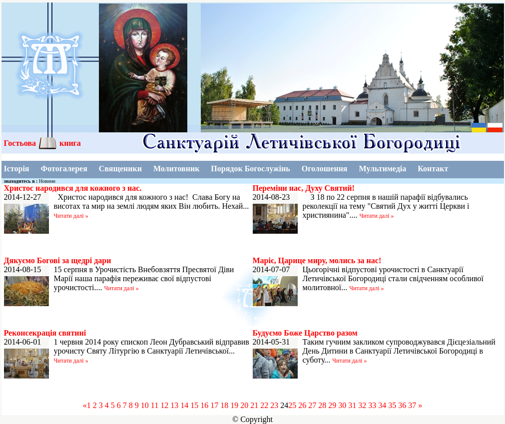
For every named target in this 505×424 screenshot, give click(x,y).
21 (254, 405)
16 (204, 405)
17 (214, 405)
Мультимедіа (383, 168)
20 (244, 405)
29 (332, 405)
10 (145, 405)
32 (362, 405)
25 (292, 405)
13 (174, 405)
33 (372, 405)
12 (164, 405)
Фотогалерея (63, 168)
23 (274, 405)
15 (194, 405)
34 (382, 405)
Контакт (433, 168)
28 (322, 405)
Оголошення (325, 168)
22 (264, 405)
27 (312, 405)
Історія (16, 168)
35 (392, 405)
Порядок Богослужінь (250, 168)
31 (352, 405)
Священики (120, 168)
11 (154, 405)
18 (224, 405)
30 (342, 405)
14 (184, 405)
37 (412, 405)
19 (234, 405)
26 (302, 405)
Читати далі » (71, 215)
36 (402, 405)
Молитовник (176, 168)
